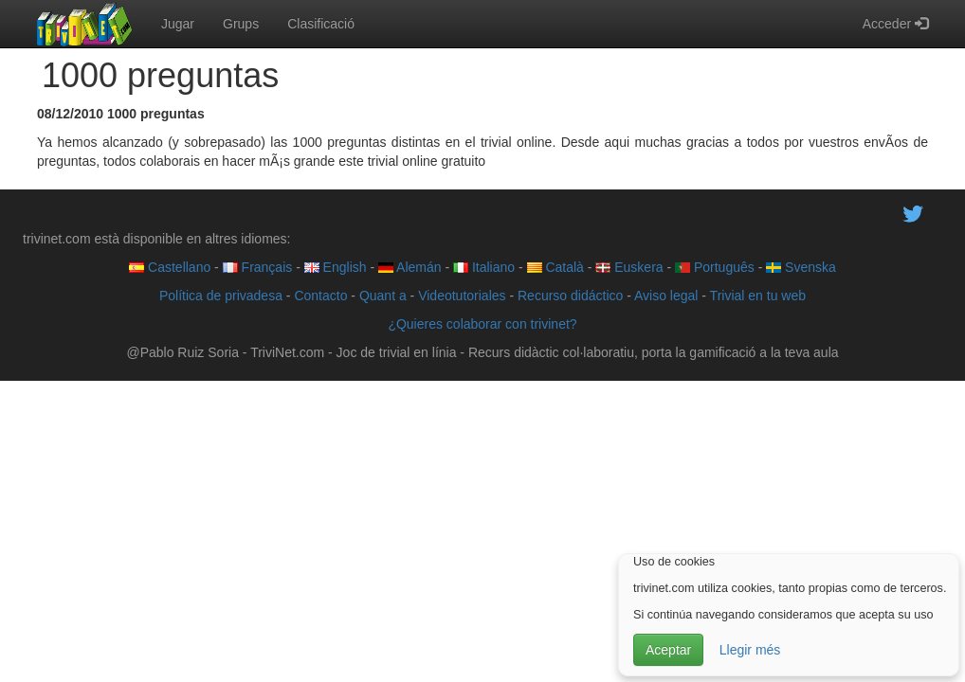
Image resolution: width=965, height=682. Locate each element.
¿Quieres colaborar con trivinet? (482, 324)
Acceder (895, 23)
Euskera (629, 267)
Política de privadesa (220, 295)
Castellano (169, 267)
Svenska (801, 267)
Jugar (177, 23)
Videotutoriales (461, 295)
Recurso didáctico (570, 295)
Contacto (320, 295)
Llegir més (750, 649)
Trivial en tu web (758, 295)
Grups (241, 23)
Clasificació (321, 23)
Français (258, 267)
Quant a (383, 295)
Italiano (484, 267)
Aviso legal (666, 295)
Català (555, 267)
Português (715, 267)
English (335, 267)
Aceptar (668, 649)
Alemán (410, 267)
